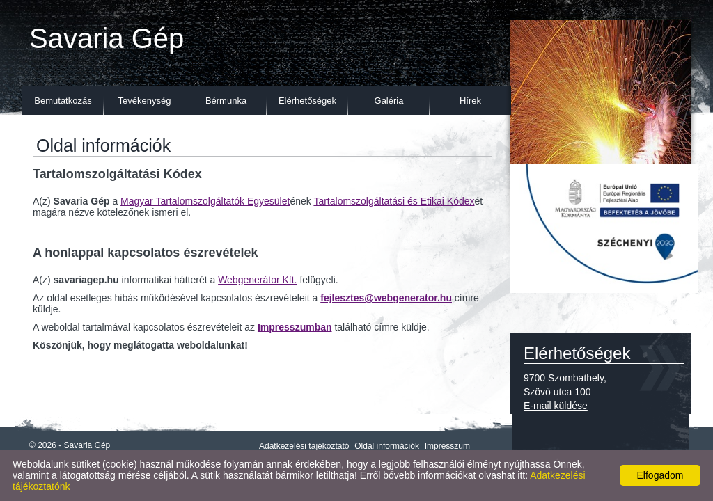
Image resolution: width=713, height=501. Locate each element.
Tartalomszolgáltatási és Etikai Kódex (393, 201)
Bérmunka (225, 100)
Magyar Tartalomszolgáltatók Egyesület (205, 201)
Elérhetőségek (307, 100)
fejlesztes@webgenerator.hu (386, 297)
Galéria (389, 100)
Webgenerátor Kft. (257, 279)
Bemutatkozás (62, 100)
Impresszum (447, 446)
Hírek (470, 100)
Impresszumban (295, 327)
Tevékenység (144, 100)
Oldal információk (386, 446)
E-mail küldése (556, 405)
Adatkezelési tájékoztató (304, 446)
